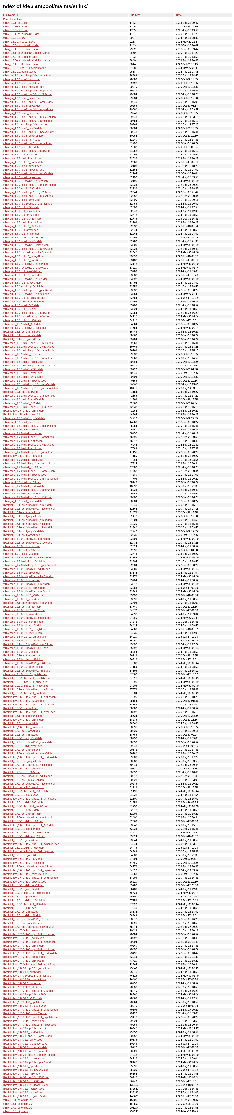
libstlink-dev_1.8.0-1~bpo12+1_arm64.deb (27, 1036)
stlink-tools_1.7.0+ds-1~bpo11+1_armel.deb (28, 437)
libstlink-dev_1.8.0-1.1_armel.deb (22, 983)
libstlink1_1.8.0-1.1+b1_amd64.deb (23, 847)
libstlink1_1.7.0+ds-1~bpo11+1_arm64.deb (27, 817)
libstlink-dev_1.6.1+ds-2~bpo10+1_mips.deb (28, 851)
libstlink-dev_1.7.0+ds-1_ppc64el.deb (24, 1002)
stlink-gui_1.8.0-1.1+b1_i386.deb (22, 320)
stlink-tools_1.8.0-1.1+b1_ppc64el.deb (25, 674)
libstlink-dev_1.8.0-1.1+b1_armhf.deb (24, 979)
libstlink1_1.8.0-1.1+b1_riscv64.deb (23, 885)
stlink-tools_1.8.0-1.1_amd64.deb (22, 625)
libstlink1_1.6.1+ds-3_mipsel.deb (22, 516)
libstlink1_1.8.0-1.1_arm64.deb (21, 810)
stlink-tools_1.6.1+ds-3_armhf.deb (22, 373)
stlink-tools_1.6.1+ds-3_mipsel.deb (23, 361)
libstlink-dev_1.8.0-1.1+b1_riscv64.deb (25, 1096)
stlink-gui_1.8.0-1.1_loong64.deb (22, 218)
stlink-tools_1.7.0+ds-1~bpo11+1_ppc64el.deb (30, 565)
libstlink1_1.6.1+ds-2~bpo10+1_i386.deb (26, 670)
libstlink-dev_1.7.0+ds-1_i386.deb (22, 987)
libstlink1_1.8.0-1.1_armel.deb (20, 723)
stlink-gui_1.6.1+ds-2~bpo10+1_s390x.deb (27, 94)
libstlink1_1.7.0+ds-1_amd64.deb (22, 855)
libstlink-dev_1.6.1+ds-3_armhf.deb (23, 719)
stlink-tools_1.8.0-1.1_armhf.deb (21, 546)
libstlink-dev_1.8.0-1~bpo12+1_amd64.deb (27, 1028)
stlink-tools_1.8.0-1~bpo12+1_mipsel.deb (27, 557)
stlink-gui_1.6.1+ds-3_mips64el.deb (23, 86)
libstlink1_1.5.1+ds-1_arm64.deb (22, 335)
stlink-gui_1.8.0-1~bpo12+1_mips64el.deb (27, 252)
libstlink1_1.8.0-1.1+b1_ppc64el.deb (24, 900)
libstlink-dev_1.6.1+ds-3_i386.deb (22, 859)
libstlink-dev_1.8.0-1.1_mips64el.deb (24, 1058)
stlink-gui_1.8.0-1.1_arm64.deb (21, 214)
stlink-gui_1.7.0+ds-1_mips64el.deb (23, 169)
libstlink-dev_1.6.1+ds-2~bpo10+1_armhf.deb (29, 704)
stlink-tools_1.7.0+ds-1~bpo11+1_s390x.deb (28, 444)
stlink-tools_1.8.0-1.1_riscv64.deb (22, 633)
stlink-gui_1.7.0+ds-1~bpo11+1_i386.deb (26, 312)
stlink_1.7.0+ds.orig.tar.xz (17, 1107)
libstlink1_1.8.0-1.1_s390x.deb (20, 795)
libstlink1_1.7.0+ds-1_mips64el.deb (23, 780)
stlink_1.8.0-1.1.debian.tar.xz (19, 71)
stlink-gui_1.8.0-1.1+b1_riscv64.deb (23, 237)
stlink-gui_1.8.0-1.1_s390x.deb (21, 207)
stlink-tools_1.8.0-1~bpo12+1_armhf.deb (26, 539)
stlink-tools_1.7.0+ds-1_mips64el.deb (24, 474)
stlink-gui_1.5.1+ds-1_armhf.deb (21, 422)
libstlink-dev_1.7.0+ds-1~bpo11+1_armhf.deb (29, 949)
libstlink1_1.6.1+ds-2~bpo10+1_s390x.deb (27, 542)
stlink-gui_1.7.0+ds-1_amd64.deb (22, 241)
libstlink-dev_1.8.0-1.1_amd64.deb (23, 1032)
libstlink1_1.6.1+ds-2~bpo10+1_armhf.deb (27, 520)
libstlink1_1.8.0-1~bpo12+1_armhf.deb (25, 693)
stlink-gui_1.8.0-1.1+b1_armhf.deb (23, 162)
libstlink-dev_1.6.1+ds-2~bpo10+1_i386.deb (28, 825)
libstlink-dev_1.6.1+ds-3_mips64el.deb (25, 874)
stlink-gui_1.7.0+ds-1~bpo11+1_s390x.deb (27, 192)
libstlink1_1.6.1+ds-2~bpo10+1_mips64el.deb (29, 508)
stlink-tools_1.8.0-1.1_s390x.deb (21, 572)
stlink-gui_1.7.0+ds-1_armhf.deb (21, 139)
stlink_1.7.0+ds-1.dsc (15, 30)
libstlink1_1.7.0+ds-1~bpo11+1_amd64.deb (28, 866)
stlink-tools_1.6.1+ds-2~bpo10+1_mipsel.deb (29, 365)
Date (179, 15)
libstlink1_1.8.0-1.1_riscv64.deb (21, 889)
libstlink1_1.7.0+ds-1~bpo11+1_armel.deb (27, 742)
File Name (9, 15)
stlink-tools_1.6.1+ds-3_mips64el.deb (24, 380)
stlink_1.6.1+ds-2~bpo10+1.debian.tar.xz (26, 52)
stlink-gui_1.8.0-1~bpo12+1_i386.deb (24, 328)
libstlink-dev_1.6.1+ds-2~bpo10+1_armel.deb (29, 712)
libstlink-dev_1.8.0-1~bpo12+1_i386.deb (26, 1077)
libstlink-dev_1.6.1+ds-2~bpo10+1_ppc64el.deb (30, 877)
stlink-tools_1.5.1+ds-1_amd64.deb (23, 301)
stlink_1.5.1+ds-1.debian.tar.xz (20, 49)
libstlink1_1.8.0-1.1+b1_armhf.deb (22, 746)
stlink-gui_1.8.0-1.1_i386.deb (19, 309)
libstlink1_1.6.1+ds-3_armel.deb (21, 512)
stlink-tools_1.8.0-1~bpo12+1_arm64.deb (27, 591)
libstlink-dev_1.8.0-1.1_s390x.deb (22, 998)
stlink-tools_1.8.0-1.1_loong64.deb (23, 621)
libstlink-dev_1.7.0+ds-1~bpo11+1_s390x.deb (29, 942)
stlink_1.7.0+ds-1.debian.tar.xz (20, 56)
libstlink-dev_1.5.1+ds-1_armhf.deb (23, 410)
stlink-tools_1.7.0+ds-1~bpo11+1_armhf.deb (28, 452)
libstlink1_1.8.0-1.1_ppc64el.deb (21, 896)
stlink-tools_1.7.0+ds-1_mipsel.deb (23, 459)
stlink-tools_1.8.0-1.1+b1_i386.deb (23, 659)
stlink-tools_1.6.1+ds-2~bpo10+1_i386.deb (27, 407)
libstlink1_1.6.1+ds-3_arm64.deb (22, 606)
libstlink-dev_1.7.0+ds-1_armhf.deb (23, 945)
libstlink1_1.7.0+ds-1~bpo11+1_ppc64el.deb (28, 926)
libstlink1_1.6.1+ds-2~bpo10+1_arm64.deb (27, 603)
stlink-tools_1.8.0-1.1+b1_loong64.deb (25, 629)
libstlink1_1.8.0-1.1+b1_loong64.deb (24, 836)
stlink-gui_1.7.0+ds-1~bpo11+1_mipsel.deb (28, 196)
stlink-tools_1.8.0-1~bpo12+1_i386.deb (25, 648)
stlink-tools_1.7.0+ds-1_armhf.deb (22, 448)
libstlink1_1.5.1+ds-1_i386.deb (20, 392)
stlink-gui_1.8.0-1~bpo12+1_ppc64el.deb (26, 316)
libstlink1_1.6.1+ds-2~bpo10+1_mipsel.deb (28, 527)
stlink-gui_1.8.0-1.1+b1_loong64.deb (24, 256)
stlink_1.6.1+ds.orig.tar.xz (17, 1103)
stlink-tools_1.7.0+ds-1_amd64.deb (23, 486)
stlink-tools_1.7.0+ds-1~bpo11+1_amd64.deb (29, 489)
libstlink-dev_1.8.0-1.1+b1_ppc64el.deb (25, 1070)
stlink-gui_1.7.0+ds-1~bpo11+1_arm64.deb (28, 173)
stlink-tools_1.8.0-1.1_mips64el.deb (23, 614)
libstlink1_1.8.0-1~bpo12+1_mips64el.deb (27, 678)
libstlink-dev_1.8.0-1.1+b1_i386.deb (23, 1081)
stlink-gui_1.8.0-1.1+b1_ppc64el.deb (24, 297)
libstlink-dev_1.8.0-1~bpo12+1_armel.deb (27, 975)
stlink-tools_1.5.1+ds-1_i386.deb (22, 324)
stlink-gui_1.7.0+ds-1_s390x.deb (22, 188)
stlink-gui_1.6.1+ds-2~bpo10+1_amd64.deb (28, 124)
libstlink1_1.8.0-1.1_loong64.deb (21, 828)
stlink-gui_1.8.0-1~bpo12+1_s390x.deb (25, 267)
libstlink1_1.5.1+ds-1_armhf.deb (21, 331)
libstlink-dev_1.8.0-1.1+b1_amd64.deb (25, 1043)
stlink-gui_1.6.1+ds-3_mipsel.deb (22, 98)
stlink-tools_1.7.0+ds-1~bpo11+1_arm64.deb (29, 471)
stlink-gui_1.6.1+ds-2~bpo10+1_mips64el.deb (29, 117)
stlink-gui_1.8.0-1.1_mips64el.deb (22, 271)
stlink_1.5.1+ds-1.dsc (15, 22)
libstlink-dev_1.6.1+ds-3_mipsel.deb (24, 862)
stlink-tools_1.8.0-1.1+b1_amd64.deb (24, 636)
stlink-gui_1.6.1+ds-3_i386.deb (21, 147)
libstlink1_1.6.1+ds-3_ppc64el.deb (22, 715)
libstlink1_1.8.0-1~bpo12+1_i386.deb (24, 904)
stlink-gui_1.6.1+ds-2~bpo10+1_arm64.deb (28, 102)
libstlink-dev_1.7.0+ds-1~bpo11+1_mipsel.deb (29, 1024)
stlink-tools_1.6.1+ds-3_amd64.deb (23, 399)
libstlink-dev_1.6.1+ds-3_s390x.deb (23, 700)
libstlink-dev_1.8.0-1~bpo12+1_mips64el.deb (29, 1054)
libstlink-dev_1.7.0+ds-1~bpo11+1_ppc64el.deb (30, 1009)
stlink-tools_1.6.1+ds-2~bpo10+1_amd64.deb (29, 395)
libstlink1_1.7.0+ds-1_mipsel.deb (22, 761)
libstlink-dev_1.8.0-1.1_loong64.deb (23, 1088)
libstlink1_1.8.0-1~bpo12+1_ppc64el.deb (26, 892)
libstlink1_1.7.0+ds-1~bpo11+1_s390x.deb (27, 776)
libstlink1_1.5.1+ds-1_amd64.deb (22, 339)
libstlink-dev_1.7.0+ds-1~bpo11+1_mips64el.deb (31, 1017)
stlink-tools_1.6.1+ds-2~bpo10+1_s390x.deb (28, 346)
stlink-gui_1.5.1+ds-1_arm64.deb (22, 482)
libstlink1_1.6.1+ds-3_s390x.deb (21, 550)
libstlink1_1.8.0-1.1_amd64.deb (21, 840)
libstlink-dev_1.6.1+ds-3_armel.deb (23, 727)
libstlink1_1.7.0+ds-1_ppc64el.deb (22, 923)
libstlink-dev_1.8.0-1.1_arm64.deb (22, 1039)
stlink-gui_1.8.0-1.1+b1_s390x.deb (23, 226)
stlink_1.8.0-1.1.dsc (14, 38)
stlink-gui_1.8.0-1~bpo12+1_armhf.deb (25, 181)
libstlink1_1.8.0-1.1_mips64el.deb (22, 738)
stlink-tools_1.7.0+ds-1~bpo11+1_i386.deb (27, 497)
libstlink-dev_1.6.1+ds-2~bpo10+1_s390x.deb (29, 697)
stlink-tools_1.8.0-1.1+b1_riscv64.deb (24, 640)
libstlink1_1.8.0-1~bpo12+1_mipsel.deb (25, 685)
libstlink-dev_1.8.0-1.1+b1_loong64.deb (26, 1085)
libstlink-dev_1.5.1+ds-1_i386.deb (22, 456)
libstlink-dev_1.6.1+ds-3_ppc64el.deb (24, 881)
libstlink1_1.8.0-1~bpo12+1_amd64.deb (26, 832)
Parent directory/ (12, 19)
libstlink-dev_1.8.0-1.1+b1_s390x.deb (24, 1006)
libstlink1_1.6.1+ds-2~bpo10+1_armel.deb (27, 505)
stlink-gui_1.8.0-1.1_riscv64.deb (21, 211)
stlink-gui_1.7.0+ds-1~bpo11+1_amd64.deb (28, 248)
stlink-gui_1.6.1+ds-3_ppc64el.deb (23, 135)
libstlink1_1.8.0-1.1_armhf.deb (20, 708)
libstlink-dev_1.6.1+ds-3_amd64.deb (24, 768)
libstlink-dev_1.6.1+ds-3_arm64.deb (23, 787)
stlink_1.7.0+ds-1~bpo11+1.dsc (21, 45)
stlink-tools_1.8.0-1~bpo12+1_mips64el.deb (28, 576)
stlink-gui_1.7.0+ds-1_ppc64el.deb (23, 286)
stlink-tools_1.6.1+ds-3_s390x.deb (23, 369)
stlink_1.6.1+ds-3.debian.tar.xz (20, 64)
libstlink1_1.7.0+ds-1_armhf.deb (21, 749)
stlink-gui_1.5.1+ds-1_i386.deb (21, 553)
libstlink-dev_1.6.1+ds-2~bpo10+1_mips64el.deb (31, 844)
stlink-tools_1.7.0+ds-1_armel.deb (22, 433)
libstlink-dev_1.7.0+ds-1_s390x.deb (23, 938)
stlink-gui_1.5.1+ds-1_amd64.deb (22, 501)
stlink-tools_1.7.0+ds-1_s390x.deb (23, 441)
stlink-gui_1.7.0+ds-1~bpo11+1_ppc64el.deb (28, 290)
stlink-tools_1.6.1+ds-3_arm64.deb (23, 376)
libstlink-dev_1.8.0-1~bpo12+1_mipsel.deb (27, 1051)
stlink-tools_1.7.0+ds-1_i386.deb (22, 493)
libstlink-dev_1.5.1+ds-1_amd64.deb (24, 414)
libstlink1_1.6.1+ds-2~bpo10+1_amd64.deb (28, 644)
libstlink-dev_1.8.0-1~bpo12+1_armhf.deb (27, 968)
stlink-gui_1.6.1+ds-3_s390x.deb (22, 105)
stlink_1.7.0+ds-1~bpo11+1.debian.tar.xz (26, 60)
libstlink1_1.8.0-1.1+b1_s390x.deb (23, 802)
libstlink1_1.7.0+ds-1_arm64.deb (22, 813)
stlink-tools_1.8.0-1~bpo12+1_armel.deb (26, 584)
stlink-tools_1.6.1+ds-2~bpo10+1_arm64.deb (29, 384)
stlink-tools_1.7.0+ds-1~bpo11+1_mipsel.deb (29, 463)
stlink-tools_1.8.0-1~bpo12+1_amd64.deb (27, 617)
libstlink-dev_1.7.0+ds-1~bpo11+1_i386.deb (28, 990)
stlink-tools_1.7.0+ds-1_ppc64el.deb (24, 561)
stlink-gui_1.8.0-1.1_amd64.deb (21, 233)
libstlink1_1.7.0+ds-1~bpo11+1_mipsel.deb (28, 764)
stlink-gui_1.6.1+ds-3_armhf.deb (21, 79)
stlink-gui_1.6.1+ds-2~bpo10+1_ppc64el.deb (28, 132)
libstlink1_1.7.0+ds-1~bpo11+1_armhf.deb (27, 753)
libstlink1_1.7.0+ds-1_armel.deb (21, 731)
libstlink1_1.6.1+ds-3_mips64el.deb (23, 531)
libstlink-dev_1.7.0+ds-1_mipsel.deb (24, 1021)
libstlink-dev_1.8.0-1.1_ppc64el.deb (23, 1066)
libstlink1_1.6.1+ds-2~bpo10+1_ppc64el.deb (28, 689)
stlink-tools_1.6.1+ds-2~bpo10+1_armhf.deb (28, 358)
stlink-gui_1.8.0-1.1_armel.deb (20, 230)
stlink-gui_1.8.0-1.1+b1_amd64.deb (23, 275)
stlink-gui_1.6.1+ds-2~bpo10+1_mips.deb (27, 90)
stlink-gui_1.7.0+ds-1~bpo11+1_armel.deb (27, 203)
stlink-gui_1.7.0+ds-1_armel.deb (21, 200)
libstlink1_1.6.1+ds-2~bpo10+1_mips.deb (27, 523)
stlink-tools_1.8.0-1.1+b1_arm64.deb (24, 610)
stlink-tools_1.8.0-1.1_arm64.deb (22, 599)
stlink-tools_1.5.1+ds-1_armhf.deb (22, 158)
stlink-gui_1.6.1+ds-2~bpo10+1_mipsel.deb (28, 109)
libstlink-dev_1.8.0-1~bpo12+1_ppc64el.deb (28, 1062)
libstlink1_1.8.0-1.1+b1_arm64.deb (23, 821)
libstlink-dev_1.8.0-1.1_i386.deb (21, 1073)
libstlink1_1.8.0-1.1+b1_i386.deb (22, 915)
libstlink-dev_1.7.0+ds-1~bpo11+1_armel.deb (29, 934)
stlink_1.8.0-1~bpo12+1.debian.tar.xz (24, 68)
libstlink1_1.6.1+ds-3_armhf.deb (21, 535)
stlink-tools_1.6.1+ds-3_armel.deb (22, 354)
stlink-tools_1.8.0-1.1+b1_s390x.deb (24, 595)
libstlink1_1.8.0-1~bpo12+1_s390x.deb (25, 791)
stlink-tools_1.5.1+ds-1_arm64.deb (23, 222)
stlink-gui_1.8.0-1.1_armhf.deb (20, 154)
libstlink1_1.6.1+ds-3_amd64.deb (22, 655)
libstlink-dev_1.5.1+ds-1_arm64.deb (23, 429)
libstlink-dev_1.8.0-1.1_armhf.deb (22, 972)
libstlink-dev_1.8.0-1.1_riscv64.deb (23, 1092)
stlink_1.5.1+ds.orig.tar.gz (18, 1100)
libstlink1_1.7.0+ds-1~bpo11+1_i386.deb (26, 919)
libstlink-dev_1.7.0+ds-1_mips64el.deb (25, 1013)
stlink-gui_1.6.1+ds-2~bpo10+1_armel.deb (27, 120)
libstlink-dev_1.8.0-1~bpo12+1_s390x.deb (27, 994)
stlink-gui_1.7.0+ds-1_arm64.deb (22, 166)
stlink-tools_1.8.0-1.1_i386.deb (21, 651)
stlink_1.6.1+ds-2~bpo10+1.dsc (21, 34)
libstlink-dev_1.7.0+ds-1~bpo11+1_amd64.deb (30, 953)
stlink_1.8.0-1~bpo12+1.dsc (19, 41)
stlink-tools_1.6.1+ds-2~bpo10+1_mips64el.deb (30, 388)
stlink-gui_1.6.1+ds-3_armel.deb (21, 113)
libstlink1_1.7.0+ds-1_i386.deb (20, 911)
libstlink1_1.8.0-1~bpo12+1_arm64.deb (25, 806)
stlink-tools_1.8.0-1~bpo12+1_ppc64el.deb (27, 663)
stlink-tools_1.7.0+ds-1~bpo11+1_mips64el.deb (30, 478)
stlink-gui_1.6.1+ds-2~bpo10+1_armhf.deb (27, 75)
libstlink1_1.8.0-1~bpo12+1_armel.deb (25, 682)
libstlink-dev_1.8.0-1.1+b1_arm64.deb (25, 1047)
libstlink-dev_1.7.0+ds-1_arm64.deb (23, 960)
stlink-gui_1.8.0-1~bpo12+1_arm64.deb (25, 264)
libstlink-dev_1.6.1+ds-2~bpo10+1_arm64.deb (29, 798)
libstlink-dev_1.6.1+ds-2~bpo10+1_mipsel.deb (29, 870)
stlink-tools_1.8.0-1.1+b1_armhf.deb (24, 587)
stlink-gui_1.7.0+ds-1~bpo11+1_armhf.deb (27, 143)
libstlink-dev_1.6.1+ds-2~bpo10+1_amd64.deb (30, 757)
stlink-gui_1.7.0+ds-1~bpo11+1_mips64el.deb (29, 184)
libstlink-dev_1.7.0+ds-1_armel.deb (23, 930)
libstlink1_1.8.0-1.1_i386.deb (19, 908)
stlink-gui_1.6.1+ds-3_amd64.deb (22, 128)
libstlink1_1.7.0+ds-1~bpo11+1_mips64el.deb (29, 783)
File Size (135, 15)
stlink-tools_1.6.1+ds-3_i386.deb (22, 403)
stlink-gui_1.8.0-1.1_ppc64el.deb (22, 282)
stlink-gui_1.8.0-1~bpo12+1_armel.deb (25, 279)
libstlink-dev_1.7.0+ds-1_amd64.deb (24, 956)
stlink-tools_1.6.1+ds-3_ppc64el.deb (24, 418)
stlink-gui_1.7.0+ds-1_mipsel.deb (22, 177)
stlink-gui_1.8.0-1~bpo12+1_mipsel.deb (26, 245)
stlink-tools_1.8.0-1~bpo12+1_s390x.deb (26, 569)
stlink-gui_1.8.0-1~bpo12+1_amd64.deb (26, 294)
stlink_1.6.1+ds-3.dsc (15, 26)
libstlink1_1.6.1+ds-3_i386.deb (20, 734)
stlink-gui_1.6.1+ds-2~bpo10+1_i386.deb (26, 150)
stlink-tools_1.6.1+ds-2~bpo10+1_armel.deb (28, 350)
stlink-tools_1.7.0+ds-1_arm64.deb (23, 467)
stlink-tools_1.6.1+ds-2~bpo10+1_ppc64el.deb (30, 425)
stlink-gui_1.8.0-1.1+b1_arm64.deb (23, 260)
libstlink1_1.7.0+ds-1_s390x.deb (21, 772)
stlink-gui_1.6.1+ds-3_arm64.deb (22, 83)
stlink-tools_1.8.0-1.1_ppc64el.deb (23, 667)
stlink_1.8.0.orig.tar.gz (15, 1111)
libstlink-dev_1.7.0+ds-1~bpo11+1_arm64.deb (29, 964)
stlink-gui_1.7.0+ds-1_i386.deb (21, 305)
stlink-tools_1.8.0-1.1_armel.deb (21, 580)
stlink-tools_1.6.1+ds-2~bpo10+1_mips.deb (28, 343)
